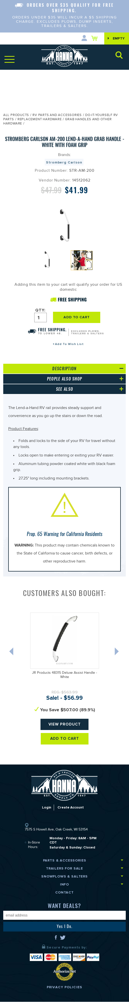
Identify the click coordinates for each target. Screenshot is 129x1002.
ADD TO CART (78, 317)
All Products (16, 116)
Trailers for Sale (64, 868)
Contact (64, 892)
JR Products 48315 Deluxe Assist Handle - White (64, 675)
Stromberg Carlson (64, 162)
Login (46, 808)
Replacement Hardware (40, 120)
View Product (64, 724)
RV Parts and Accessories (57, 116)
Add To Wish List (69, 344)
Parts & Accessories (64, 860)
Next (117, 653)
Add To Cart (65, 739)
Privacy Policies (64, 987)
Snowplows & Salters (64, 876)
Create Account (70, 808)
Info (64, 884)
